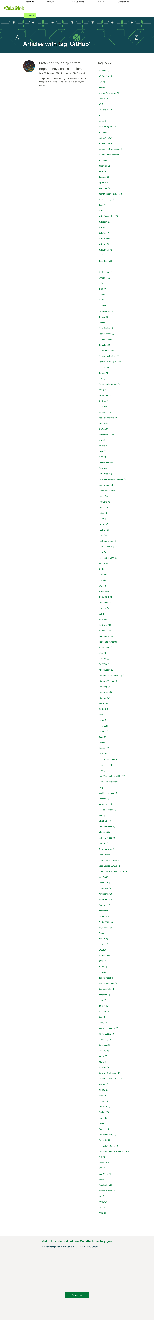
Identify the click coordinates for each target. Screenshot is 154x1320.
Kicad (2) (103, 737)
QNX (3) (102, 950)
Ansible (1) (103, 98)
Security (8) (104, 1050)
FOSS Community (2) (108, 546)
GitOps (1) (103, 586)
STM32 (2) (103, 1090)
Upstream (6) (104, 1162)
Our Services (53, 2)
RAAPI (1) (103, 961)
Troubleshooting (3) (107, 1134)
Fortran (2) (103, 524)
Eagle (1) (102, 451)
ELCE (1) (102, 457)
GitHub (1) (103, 574)
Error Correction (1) (107, 490)
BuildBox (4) (104, 227)
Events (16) (103, 496)
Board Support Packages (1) (111, 194)
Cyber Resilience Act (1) (109, 384)
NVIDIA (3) (103, 843)
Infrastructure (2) (106, 670)
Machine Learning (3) (108, 793)
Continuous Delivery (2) (109, 356)
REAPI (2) (103, 966)
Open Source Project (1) (109, 860)
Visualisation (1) (105, 1185)
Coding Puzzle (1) (106, 334)
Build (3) (102, 210)
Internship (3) (104, 686)
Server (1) (103, 1056)
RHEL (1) (102, 1000)
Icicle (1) (102, 653)
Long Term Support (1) (108, 782)
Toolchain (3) (104, 1123)
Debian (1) (103, 406)
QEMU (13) (103, 944)
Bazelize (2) (104, 177)
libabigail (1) (104, 748)
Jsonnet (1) (103, 726)
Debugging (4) (105, 412)
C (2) (101, 255)
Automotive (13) (105, 143)
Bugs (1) (102, 205)
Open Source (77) (106, 854)
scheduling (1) (105, 1039)
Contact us (77, 1295)
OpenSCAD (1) (105, 882)
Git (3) (101, 569)
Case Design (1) (105, 261)
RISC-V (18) (104, 1006)
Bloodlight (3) (104, 188)
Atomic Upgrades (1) (108, 126)
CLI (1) (101, 300)
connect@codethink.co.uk (58, 1246)
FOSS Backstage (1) (107, 541)
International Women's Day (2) (112, 675)
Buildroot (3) (104, 244)
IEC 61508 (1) (104, 664)
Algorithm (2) (104, 87)
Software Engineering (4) (110, 1073)
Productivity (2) (105, 916)
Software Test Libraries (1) (110, 1078)
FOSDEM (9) (104, 530)
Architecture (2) (105, 110)
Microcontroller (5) (107, 826)
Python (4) (103, 938)
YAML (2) (103, 1202)
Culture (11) (103, 373)
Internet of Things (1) (108, 681)
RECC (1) (102, 972)
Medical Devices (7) (107, 810)
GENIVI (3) (103, 563)
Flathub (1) (103, 507)
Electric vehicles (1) (107, 462)
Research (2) (104, 995)
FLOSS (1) (103, 518)
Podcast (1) (103, 910)
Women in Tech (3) (107, 1190)
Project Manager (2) (107, 927)
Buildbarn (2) (104, 222)
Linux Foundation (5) (108, 759)
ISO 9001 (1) (104, 709)
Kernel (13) (103, 731)
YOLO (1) (102, 1213)
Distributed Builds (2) (108, 434)
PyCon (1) (103, 933)
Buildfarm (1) (104, 233)
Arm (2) (102, 115)
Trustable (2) (104, 1140)
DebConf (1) (104, 401)
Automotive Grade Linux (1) (110, 149)
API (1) (101, 104)
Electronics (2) (105, 468)
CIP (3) (102, 294)
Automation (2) (105, 138)
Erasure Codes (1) (106, 485)
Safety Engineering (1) (108, 1028)
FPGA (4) (103, 552)
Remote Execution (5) (108, 983)
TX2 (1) (102, 1157)
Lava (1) (102, 742)
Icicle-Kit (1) (104, 658)
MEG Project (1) (105, 821)
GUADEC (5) (104, 608)
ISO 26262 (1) (105, 703)
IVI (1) (101, 714)
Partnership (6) (105, 894)
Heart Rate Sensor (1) (108, 642)
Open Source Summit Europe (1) (113, 871)
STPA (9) (102, 1095)
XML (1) (102, 1196)
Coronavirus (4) (105, 367)
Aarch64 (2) (104, 70)
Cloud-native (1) (106, 311)
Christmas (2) (104, 278)
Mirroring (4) (104, 832)
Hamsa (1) (103, 619)
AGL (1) (102, 82)
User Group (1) (105, 1174)
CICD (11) (103, 289)
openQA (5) (104, 877)
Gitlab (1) (102, 580)
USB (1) (102, 1168)
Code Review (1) (106, 328)
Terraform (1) (104, 1106)
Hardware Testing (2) (108, 630)
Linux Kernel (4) (106, 765)
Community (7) (105, 339)
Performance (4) (106, 899)
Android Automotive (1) (109, 93)
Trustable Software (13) (109, 1146)
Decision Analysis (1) (108, 418)
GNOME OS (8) (105, 597)
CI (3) (101, 283)
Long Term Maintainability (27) (112, 776)
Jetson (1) (103, 720)
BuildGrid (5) (104, 238)
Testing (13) (104, 1112)
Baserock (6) (104, 166)
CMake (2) (103, 317)
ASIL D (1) (103, 121)
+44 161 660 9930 (86, 1246)
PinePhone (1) (105, 905)
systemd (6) (104, 1101)
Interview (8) (104, 698)
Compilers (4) (105, 345)
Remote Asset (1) (106, 978)
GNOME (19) (104, 591)
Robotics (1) (104, 1011)
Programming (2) (106, 922)
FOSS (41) (103, 535)
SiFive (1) (102, 1062)
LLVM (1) (102, 770)
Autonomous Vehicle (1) (109, 154)
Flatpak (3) (103, 513)
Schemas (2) (104, 1045)
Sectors (100, 2)
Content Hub (123, 2)
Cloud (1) (102, 306)
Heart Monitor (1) (106, 636)
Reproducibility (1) (106, 989)
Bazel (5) (102, 171)
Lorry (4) (102, 787)
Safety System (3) (106, 1034)
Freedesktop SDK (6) (108, 558)
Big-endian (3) (105, 182)
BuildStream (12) (106, 250)
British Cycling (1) (106, 199)
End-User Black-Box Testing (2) (112, 479)
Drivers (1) (103, 446)
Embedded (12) (105, 474)
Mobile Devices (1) (107, 838)
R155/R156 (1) (104, 955)
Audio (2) (103, 132)
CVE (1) (102, 378)
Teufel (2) (103, 1118)
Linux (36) (103, 754)
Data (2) (102, 390)
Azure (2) (103, 160)
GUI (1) (101, 614)
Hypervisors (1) (105, 647)
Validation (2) (104, 1179)
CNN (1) (102, 322)
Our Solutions (78, 2)
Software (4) (104, 1067)
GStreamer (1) (105, 602)
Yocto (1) (102, 1207)
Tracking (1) (104, 1129)
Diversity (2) (104, 440)
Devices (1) (103, 423)
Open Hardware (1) (107, 849)
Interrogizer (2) (105, 692)
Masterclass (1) (105, 804)
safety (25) (103, 1022)
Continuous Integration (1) (110, 362)
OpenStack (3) (105, 888)
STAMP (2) (103, 1084)
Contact (30, 15)
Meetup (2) (103, 815)
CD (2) (101, 266)
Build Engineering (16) (108, 216)
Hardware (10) (105, 625)
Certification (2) (105, 272)
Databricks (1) (105, 395)
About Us (30, 2)
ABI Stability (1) (105, 76)
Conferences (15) (106, 350)
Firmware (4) (104, 502)
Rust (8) (102, 1017)
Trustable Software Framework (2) (114, 1151)
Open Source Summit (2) (109, 866)
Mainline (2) (104, 798)
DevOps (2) (104, 429)
